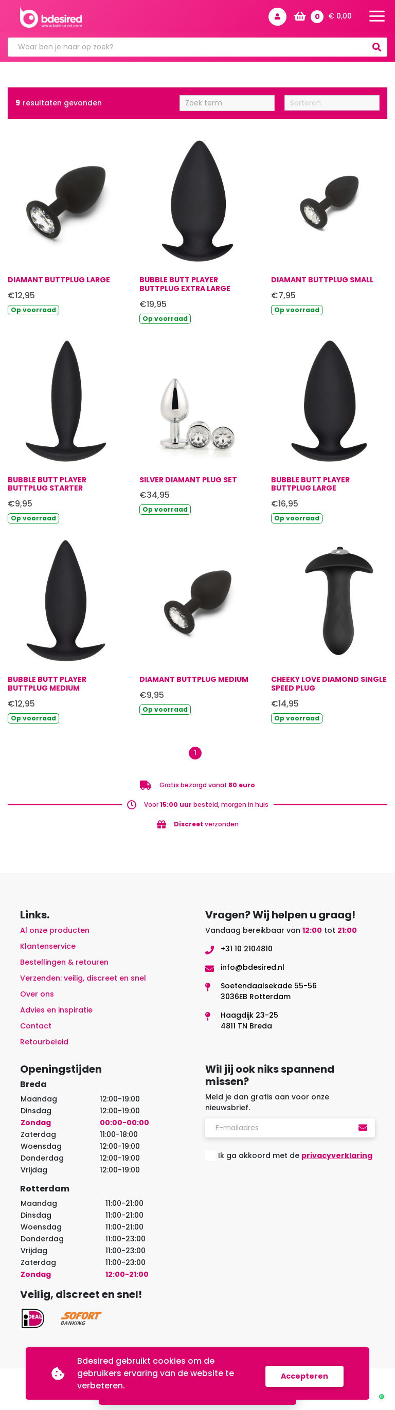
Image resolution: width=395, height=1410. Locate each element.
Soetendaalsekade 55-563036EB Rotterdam (269, 993)
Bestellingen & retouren (64, 965)
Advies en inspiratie (56, 1012)
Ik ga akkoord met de (295, 1158)
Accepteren (304, 1373)
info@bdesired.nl (252, 970)
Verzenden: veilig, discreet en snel (83, 980)
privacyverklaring (336, 1158)
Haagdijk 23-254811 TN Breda (249, 1023)
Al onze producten (54, 933)
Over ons (37, 996)
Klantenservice (48, 949)
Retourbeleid (44, 1044)
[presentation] (283, 1197)
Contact (35, 1028)
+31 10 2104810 (247, 951)
